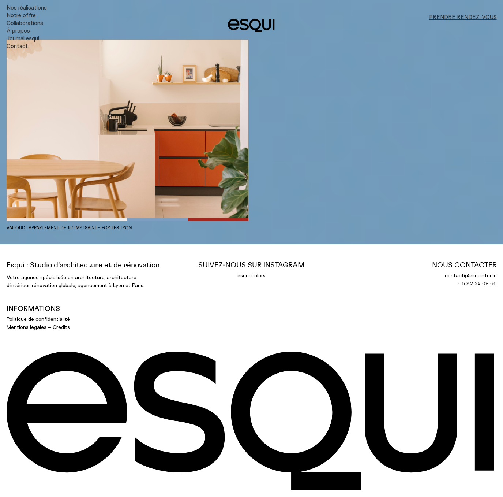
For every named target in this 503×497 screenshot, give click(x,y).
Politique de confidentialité (38, 319)
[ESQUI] (251, 25)
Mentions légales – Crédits (38, 327)
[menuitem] (109, 7)
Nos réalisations (27, 7)
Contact (17, 46)
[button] (127, 130)
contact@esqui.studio (471, 275)
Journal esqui (23, 38)
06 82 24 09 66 (477, 283)
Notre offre (21, 15)
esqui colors (251, 275)
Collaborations (25, 23)
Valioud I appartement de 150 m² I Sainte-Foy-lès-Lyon (69, 228)
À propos (18, 30)
